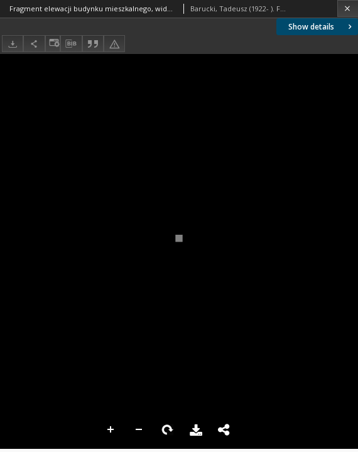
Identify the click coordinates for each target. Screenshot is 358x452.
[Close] (347, 8)
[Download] (12, 43)
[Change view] (52, 43)
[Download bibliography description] (71, 44)
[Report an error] (114, 43)
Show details (321, 26)
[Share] (34, 43)
